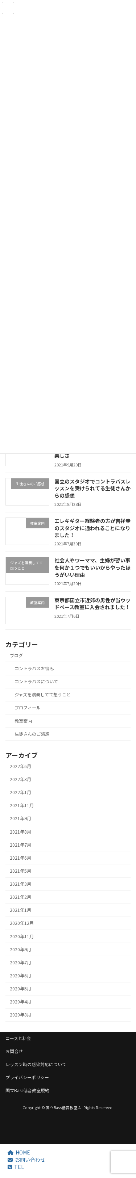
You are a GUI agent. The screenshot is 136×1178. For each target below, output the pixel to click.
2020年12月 (22, 923)
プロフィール (28, 707)
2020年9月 (20, 949)
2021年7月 (20, 844)
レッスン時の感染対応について (35, 1064)
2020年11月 (22, 936)
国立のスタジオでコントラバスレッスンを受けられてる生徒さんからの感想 (92, 488)
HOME (19, 1152)
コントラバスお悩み (34, 668)
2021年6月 (20, 857)
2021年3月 (20, 884)
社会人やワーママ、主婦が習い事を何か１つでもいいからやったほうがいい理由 (92, 567)
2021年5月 (20, 871)
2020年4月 (20, 1001)
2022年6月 (20, 766)
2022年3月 (20, 779)
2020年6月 (20, 975)
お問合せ (14, 1051)
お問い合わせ (26, 1159)
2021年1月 (20, 910)
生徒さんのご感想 (32, 733)
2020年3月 (20, 1014)
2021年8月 (20, 831)
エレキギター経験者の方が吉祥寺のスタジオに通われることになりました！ (92, 527)
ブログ (16, 655)
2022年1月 (20, 792)
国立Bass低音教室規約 (27, 1090)
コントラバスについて (36, 681)
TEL (16, 1166)
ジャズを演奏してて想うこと (43, 694)
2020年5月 (20, 988)
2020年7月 (20, 962)
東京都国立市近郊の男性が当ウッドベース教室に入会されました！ (92, 603)
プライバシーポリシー (27, 1077)
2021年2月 (20, 897)
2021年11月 (22, 805)
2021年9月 (20, 818)
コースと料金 (18, 1038)
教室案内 (23, 720)
